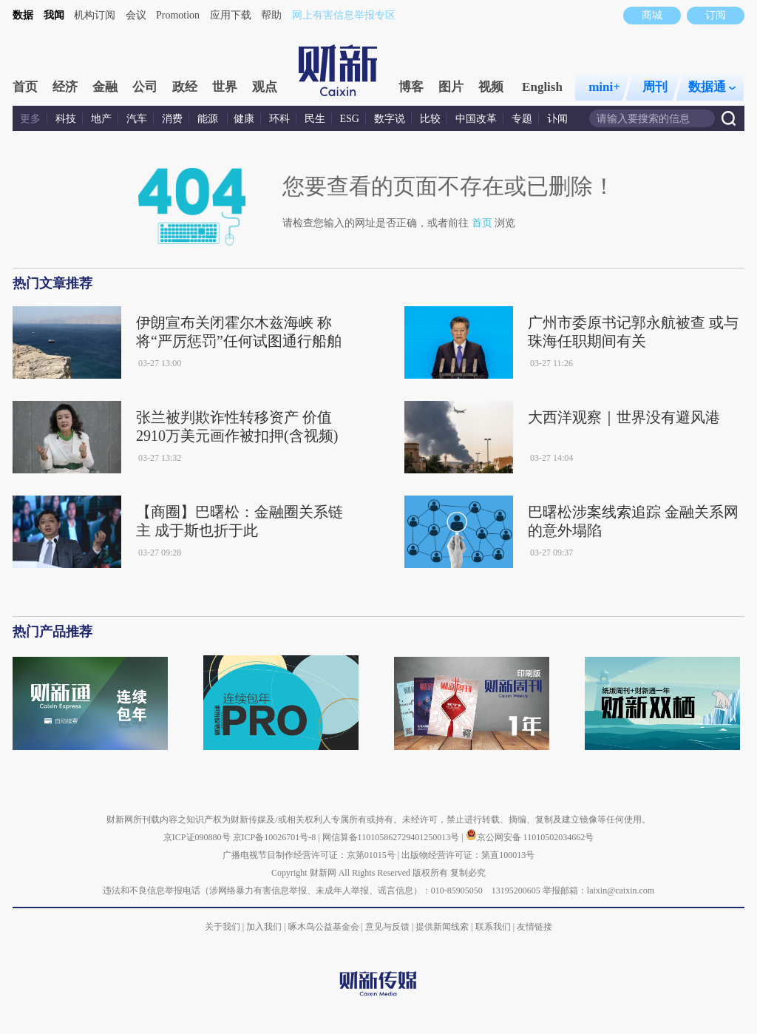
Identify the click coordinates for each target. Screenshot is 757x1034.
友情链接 (534, 927)
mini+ (604, 87)
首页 (25, 87)
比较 (430, 118)
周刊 (655, 87)
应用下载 (230, 15)
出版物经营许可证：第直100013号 (467, 855)
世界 (224, 87)
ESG (349, 118)
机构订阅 (94, 15)
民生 (315, 118)
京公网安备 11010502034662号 (530, 837)
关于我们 (222, 927)
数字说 (389, 118)
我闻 (54, 15)
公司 (144, 87)
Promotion (178, 15)
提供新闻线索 (442, 927)
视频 (490, 87)
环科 (279, 118)
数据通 (712, 87)
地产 (101, 118)
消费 (172, 118)
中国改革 (476, 118)
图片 (451, 87)
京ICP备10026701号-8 (276, 837)
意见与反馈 (387, 927)
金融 (105, 87)
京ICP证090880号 (197, 837)
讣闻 (557, 118)
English (542, 87)
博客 (411, 87)
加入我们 (264, 927)
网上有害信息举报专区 (344, 15)
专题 (522, 118)
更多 (30, 118)
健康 (244, 118)
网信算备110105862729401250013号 (392, 837)
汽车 (136, 118)
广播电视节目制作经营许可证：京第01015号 (309, 855)
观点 (264, 87)
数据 (23, 15)
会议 (136, 15)
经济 (65, 87)
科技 (65, 118)
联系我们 (493, 927)
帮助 (271, 15)
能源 (209, 118)
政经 (184, 87)
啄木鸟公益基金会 (324, 927)
